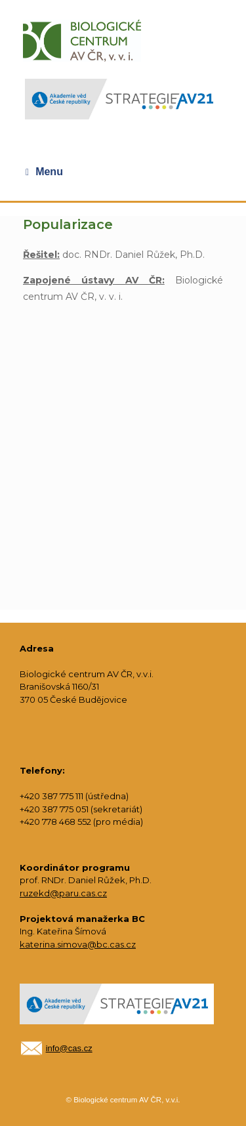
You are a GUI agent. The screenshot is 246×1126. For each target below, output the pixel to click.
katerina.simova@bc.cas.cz (78, 944)
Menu (44, 172)
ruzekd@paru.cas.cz (63, 893)
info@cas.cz (69, 1048)
